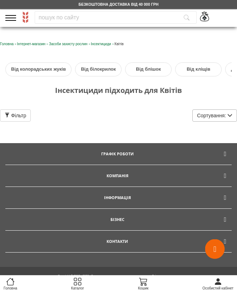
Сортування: (214, 115)
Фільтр (15, 115)
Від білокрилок (98, 69)
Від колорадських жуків (38, 69)
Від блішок (148, 69)
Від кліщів (198, 69)
